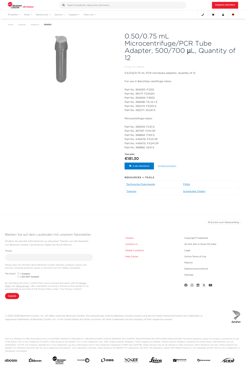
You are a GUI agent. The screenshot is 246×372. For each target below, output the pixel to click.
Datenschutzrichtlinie (196, 268)
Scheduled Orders (194, 191)
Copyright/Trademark (196, 238)
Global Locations (134, 250)
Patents (188, 262)
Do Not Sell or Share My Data (200, 244)
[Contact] (203, 15)
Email (8, 250)
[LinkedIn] (198, 285)
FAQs (186, 184)
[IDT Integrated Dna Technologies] (131, 361)
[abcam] (11, 361)
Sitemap (188, 275)
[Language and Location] (233, 15)
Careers (129, 238)
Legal (187, 250)
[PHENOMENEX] (204, 361)
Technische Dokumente (140, 184)
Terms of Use (22, 286)
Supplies (22, 24)
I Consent (25, 274)
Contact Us (131, 244)
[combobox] (123, 5)
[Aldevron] (35, 361)
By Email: (10, 273)
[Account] (223, 15)
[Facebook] (185, 285)
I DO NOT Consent (29, 277)
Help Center (131, 256)
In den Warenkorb (139, 166)
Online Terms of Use (195, 256)
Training (131, 191)
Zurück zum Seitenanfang (223, 222)
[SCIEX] (228, 361)
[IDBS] (107, 361)
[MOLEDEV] (180, 361)
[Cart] (213, 15)
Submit (12, 296)
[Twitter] (204, 285)
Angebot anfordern (225, 5)
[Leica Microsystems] (156, 361)
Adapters (35, 24)
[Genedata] (83, 361)
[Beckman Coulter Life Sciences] (59, 361)
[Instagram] (192, 285)
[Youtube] (210, 285)
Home (10, 24)
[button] (63, 5)
